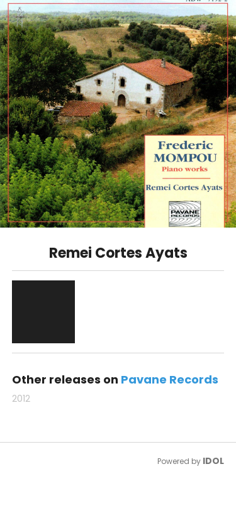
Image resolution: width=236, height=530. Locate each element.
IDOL (213, 461)
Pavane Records (169, 379)
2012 (21, 398)
